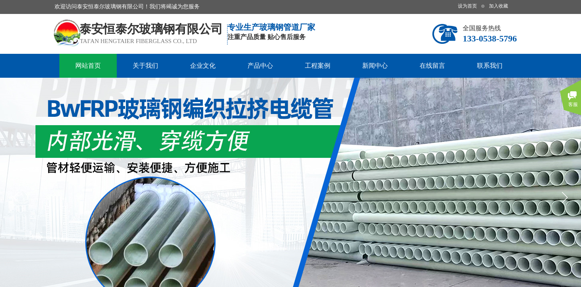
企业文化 (203, 65)
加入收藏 (498, 6)
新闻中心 (375, 65)
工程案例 (317, 65)
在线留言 (432, 65)
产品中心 (260, 65)
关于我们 (145, 65)
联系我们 (489, 65)
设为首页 (467, 6)
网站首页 (88, 65)
